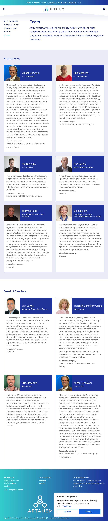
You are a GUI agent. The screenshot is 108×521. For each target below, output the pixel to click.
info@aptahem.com (16, 490)
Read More (67, 506)
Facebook (42, 481)
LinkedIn (41, 483)
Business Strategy (12, 25)
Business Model (11, 28)
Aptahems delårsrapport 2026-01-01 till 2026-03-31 (52, 3)
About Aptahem (11, 21)
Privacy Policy (41, 518)
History (8, 32)
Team (8, 35)
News (29, 3)
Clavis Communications (61, 518)
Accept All (89, 512)
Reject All (67, 512)
